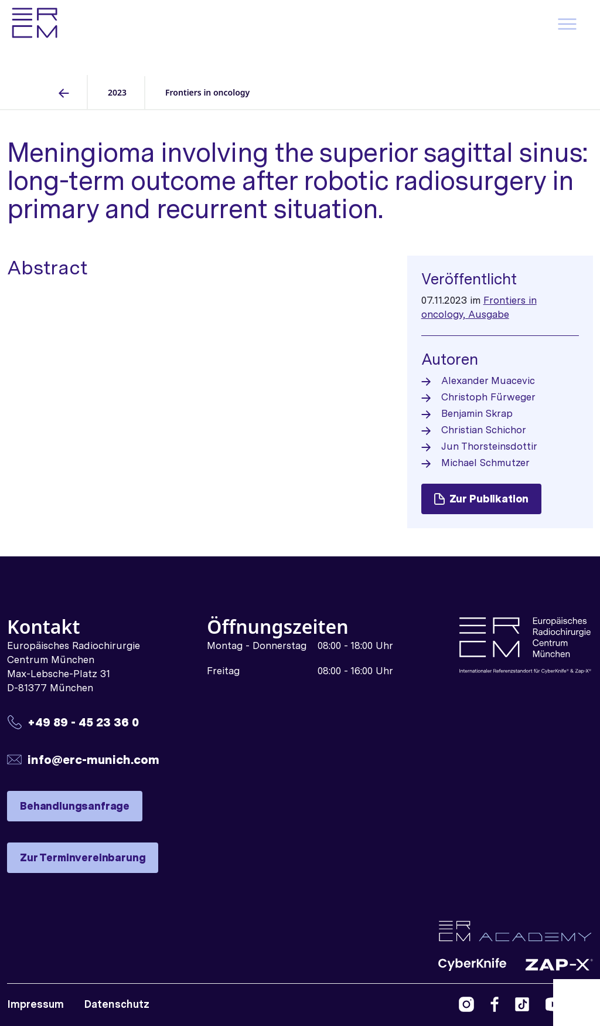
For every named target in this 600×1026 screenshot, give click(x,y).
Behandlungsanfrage (74, 806)
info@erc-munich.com (93, 759)
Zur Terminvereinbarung (82, 857)
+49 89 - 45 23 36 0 (83, 722)
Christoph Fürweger (488, 397)
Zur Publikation (481, 498)
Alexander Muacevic (488, 380)
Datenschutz (116, 1004)
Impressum (35, 1004)
